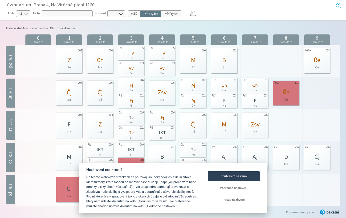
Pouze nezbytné (234, 199)
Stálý (134, 14)
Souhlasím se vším (234, 176)
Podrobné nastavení (234, 188)
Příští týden (171, 14)
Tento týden (150, 14)
